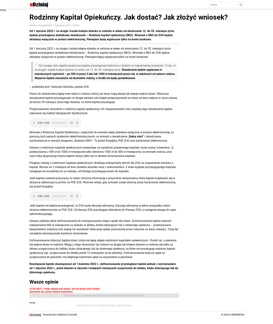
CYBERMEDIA (237, 314)
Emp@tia (47, 186)
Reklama (62, 314)
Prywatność (49, 314)
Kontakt (72, 314)
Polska (33, 25)
